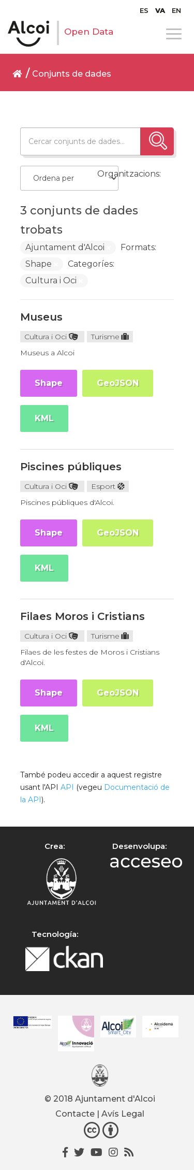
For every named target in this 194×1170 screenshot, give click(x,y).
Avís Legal (122, 1114)
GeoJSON (118, 383)
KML (44, 418)
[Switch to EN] (176, 10)
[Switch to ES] (144, 10)
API (67, 787)
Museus (41, 317)
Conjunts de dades (71, 74)
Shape (49, 383)
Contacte (75, 1114)
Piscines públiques (71, 466)
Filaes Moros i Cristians (82, 616)
